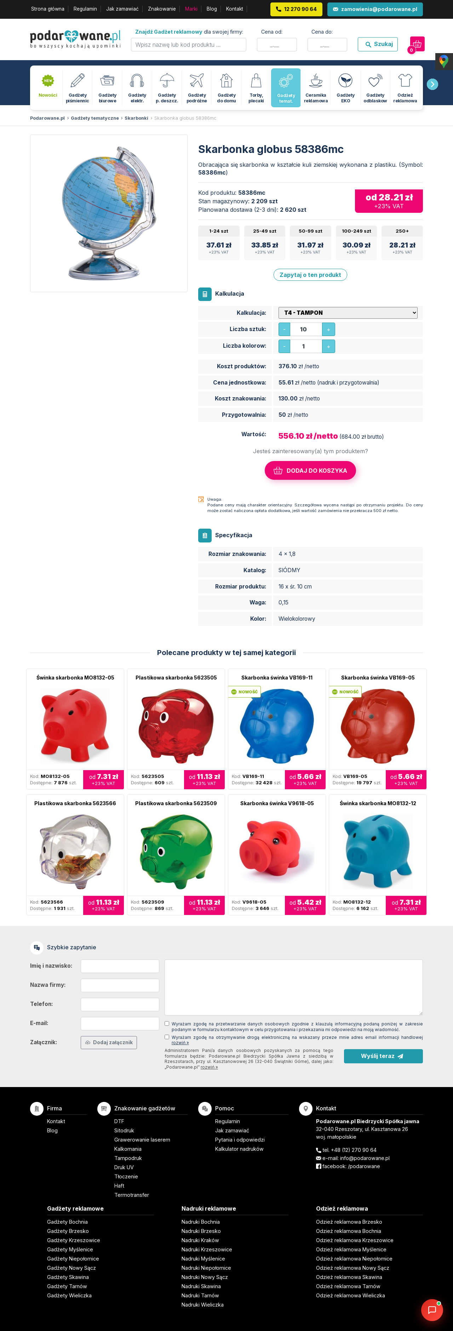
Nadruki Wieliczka (203, 1305)
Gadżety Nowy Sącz (71, 1268)
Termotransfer (131, 1195)
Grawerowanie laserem (142, 1140)
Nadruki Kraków (200, 1240)
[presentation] (432, 84)
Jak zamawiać (122, 9)
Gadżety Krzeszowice (73, 1240)
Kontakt (234, 9)
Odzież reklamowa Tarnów (348, 1286)
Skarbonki (136, 118)
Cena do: (322, 32)
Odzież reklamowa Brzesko (349, 1222)
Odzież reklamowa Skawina (349, 1277)
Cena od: (271, 32)
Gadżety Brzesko (68, 1231)
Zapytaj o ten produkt (310, 274)
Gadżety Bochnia (67, 1222)
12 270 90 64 (300, 9)
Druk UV (124, 1167)
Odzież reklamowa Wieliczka (350, 1295)
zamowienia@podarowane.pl (379, 9)
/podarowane (364, 1166)
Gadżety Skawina (68, 1277)
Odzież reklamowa (342, 1208)
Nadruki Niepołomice (206, 1268)
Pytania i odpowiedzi (240, 1140)
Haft (119, 1186)
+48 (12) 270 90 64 (354, 1150)
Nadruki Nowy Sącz (205, 1277)
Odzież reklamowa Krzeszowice (355, 1240)
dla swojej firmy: (189, 32)
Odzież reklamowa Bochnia (348, 1231)
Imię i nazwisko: (51, 965)
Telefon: (41, 1004)
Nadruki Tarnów (200, 1295)
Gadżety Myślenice (70, 1249)
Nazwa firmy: (48, 985)
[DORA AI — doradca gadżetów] (432, 1310)
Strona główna (47, 9)
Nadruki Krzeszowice (207, 1249)
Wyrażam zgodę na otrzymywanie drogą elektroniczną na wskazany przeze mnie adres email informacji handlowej (297, 1040)
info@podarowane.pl (365, 1158)
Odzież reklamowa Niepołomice (354, 1259)
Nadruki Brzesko (201, 1231)
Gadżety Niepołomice (73, 1259)
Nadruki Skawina (201, 1286)
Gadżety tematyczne (95, 118)
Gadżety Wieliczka (69, 1295)
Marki (191, 9)
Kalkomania (128, 1149)
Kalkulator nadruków (239, 1149)
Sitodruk (124, 1130)
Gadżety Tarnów (67, 1286)
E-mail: (39, 1023)
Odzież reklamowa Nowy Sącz (352, 1268)
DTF (119, 1121)
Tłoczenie (126, 1176)
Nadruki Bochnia (201, 1222)
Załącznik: (43, 1042)
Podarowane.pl (47, 118)
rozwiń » (180, 1042)
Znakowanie (162, 9)
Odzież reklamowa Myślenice (351, 1249)
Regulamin (85, 9)
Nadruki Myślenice (203, 1259)
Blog (212, 9)
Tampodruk (128, 1158)
